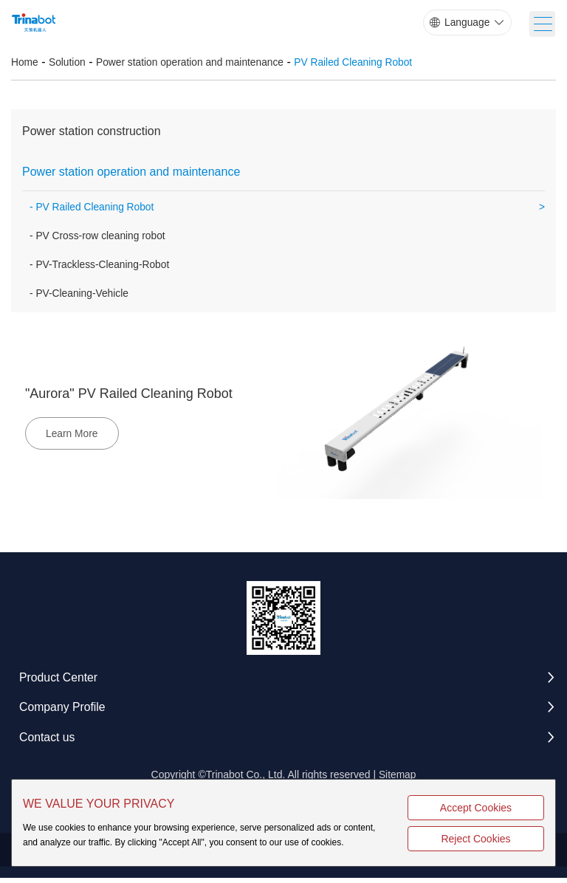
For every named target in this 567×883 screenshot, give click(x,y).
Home (24, 63)
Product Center (59, 681)
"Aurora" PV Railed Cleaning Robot (129, 398)
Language (466, 23)
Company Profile (62, 711)
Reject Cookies (500, 839)
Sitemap (397, 779)
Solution (68, 63)
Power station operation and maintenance (192, 63)
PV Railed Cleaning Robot (358, 63)
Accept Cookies (499, 808)
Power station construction (91, 133)
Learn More (73, 437)
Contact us (47, 741)
